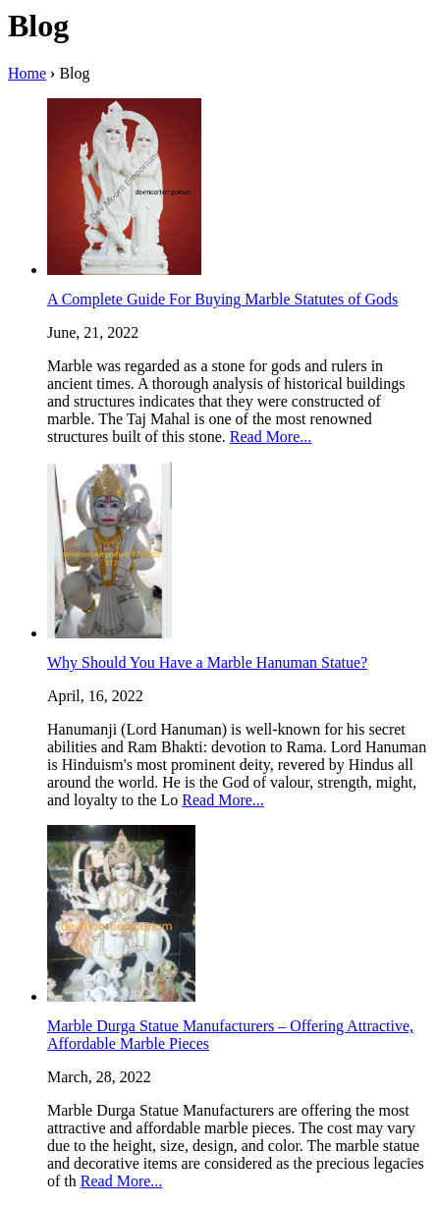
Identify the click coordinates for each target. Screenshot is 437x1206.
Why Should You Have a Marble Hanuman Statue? (207, 662)
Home (27, 73)
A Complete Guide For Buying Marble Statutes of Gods (222, 299)
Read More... (271, 436)
